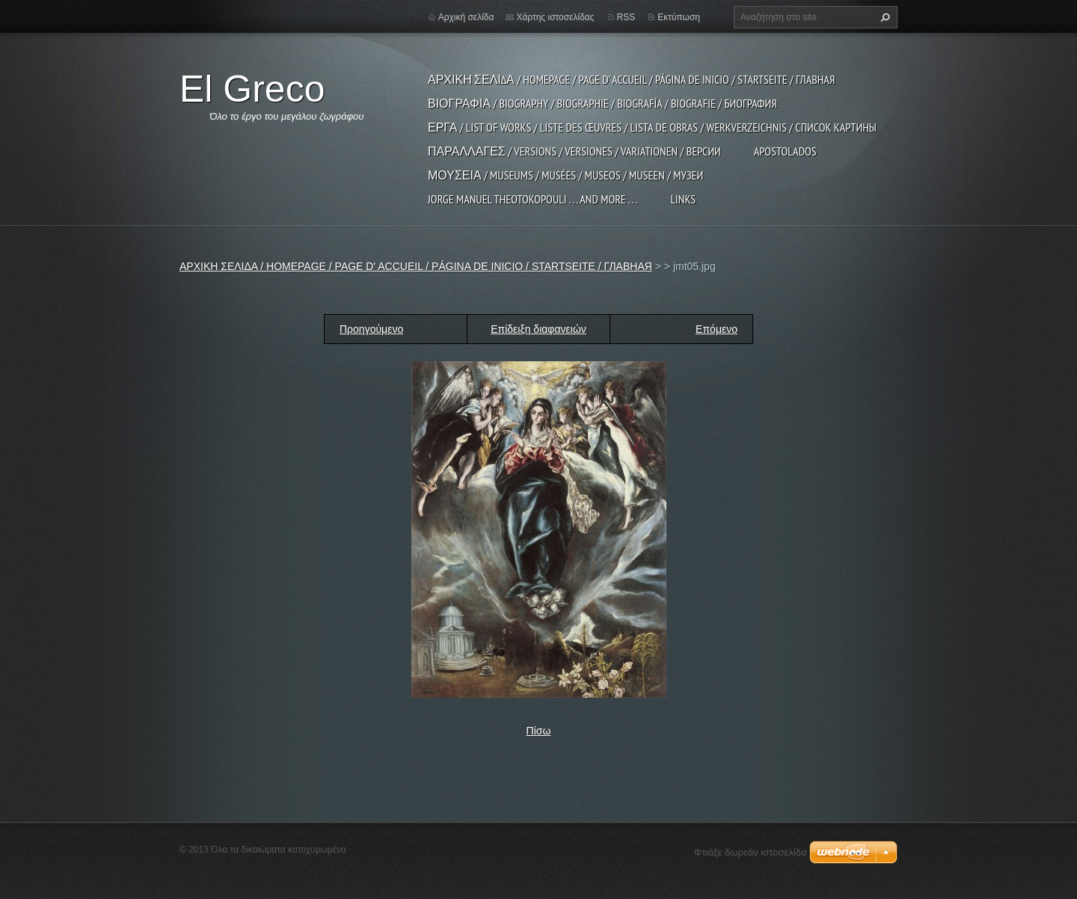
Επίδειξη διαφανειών (538, 329)
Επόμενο (716, 329)
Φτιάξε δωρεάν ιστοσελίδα (750, 852)
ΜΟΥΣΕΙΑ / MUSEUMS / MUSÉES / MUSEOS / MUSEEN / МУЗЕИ (565, 175)
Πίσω (539, 731)
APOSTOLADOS (785, 151)
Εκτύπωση (678, 17)
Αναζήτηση (883, 17)
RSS (626, 17)
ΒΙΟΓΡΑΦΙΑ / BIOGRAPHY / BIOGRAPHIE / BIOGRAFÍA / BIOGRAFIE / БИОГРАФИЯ (602, 103)
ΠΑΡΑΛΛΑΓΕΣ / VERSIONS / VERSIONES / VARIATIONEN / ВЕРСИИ (574, 151)
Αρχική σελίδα (466, 17)
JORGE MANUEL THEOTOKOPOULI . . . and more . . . (532, 198)
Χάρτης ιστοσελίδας (555, 17)
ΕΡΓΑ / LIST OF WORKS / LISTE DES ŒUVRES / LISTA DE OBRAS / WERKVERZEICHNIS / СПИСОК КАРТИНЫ (652, 127)
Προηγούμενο (371, 329)
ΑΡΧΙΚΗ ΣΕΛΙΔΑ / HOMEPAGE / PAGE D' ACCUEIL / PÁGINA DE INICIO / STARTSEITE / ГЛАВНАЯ (631, 79)
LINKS (683, 198)
